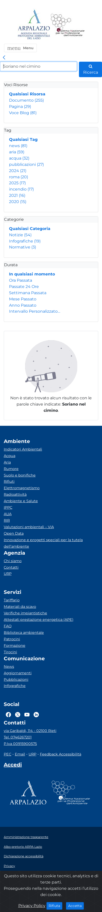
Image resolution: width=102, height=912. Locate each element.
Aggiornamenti (18, 673)
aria (16, 152)
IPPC (8, 507)
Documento (26, 100)
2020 (17, 201)
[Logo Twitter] (17, 714)
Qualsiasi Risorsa (27, 94)
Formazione (14, 645)
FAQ (8, 626)
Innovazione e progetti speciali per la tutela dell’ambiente (43, 543)
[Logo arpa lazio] (33, 25)
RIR (7, 520)
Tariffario (12, 600)
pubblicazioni (26, 164)
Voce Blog (23, 112)
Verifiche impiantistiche (25, 613)
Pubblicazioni (16, 679)
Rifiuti (9, 481)
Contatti (11, 567)
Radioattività (15, 494)
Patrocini (12, 639)
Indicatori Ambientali (23, 449)
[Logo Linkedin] (36, 714)
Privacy (9, 866)
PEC (7, 754)
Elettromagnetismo (22, 488)
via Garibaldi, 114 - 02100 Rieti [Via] (30, 730)
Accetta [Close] (76, 905)
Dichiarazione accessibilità (23, 856)
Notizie (20, 234)
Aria (7, 462)
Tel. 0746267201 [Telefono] (18, 737)
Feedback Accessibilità (60, 754)
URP (8, 573)
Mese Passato (22, 299)
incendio (21, 189)
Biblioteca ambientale (24, 632)
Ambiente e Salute (21, 501)
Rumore (11, 468)
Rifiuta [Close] (55, 905)
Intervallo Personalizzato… (34, 311)
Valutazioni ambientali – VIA (29, 527)
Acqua (9, 456)
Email (20, 754)
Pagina (20, 106)
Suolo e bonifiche (20, 475)
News (9, 666)
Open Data (14, 533)
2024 (17, 170)
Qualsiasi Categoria (29, 228)
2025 (17, 183)
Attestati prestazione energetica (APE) (38, 619)
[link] (4, 58)
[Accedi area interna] (13, 766)
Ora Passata (20, 280)
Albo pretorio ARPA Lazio (23, 847)
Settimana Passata (27, 292)
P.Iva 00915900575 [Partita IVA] (20, 743)
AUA (8, 514)
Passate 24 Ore (24, 286)
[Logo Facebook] (8, 714)
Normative (22, 247)
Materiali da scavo (20, 606)
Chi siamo (13, 561)
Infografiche (25, 241)
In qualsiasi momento (32, 274)
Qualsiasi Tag (23, 139)
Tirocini (10, 652)
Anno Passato (22, 305)
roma (18, 177)
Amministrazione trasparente (26, 837)
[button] (20, 48)
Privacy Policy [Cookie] (31, 905)
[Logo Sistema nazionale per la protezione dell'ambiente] (67, 25)
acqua (19, 158)
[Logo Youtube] (27, 714)
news (18, 145)
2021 (17, 195)
